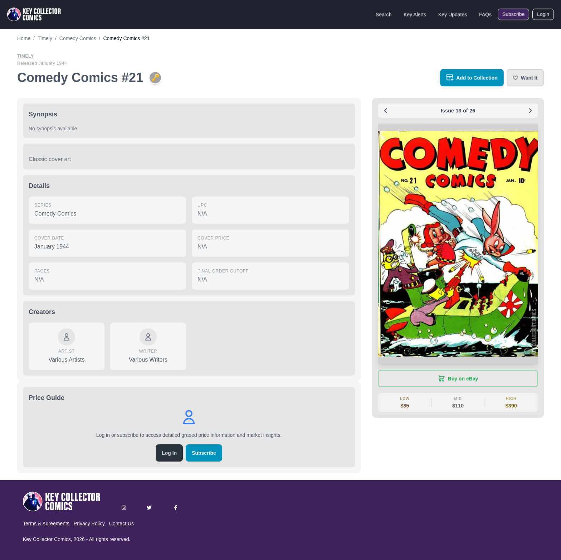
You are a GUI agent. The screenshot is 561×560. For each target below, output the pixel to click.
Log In (169, 453)
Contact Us (121, 523)
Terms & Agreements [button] (46, 523)
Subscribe (513, 14)
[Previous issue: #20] (386, 110)
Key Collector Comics (47, 539)
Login (543, 14)
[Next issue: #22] (530, 110)
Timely (25, 56)
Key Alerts (415, 14)
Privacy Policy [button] (89, 523)
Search (383, 14)
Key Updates (452, 14)
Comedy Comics (55, 214)
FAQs (485, 14)
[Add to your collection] (472, 77)
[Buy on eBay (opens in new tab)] (458, 378)
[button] (525, 77)
